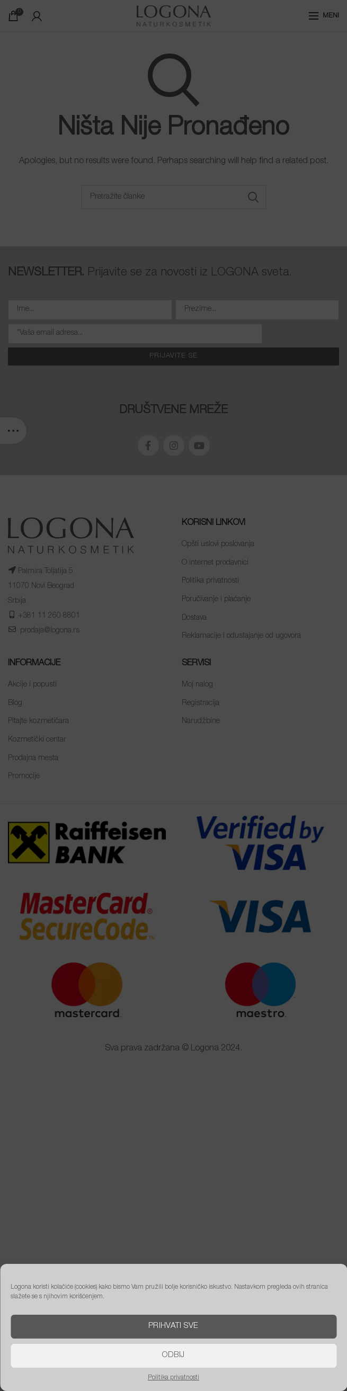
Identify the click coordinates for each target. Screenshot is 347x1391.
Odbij (173, 1355)
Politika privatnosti (173, 1378)
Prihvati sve (173, 1326)
